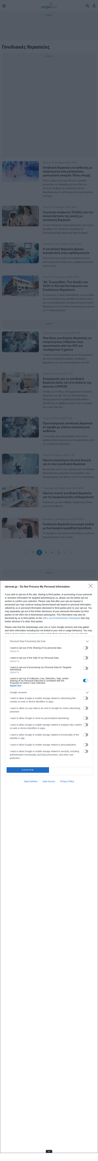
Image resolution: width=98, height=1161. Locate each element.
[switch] (85, 647)
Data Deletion (31, 781)
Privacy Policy (67, 781)
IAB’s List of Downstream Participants (61, 618)
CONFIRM (28, 770)
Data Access (49, 781)
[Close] (92, 587)
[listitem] (49, 641)
